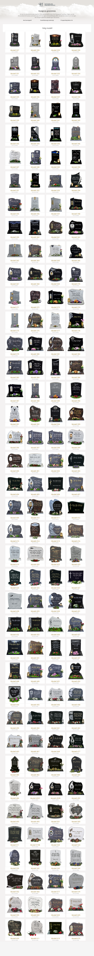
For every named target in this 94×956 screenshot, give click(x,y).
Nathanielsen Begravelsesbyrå (47, 4)
